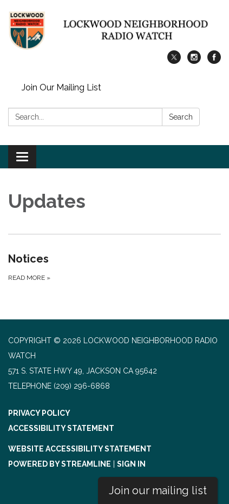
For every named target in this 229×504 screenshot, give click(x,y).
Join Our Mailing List (61, 87)
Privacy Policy (39, 413)
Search (181, 117)
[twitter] (174, 61)
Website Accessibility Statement (80, 448)
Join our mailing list (158, 490)
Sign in (131, 464)
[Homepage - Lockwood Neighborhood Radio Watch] (114, 30)
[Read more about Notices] (114, 267)
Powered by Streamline (59, 464)
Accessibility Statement (61, 428)
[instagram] (194, 61)
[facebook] (214, 61)
